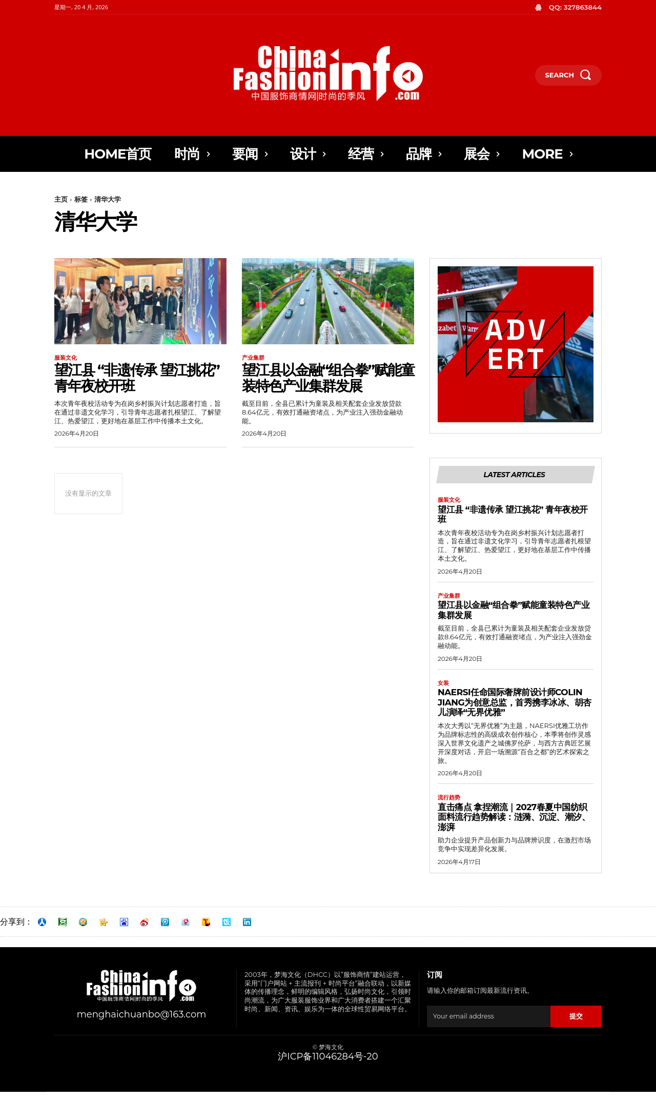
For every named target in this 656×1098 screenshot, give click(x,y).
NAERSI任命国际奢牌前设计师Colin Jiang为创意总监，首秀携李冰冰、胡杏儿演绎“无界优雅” (514, 708)
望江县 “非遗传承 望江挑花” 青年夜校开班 (136, 379)
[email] (488, 1022)
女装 (444, 688)
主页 (61, 199)
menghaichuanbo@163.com (142, 1021)
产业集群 (254, 358)
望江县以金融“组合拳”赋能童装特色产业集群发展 (328, 379)
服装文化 (66, 358)
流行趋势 (450, 803)
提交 (575, 1022)
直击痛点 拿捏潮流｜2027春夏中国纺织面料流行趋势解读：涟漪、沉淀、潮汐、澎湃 (514, 823)
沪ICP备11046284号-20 (328, 1063)
